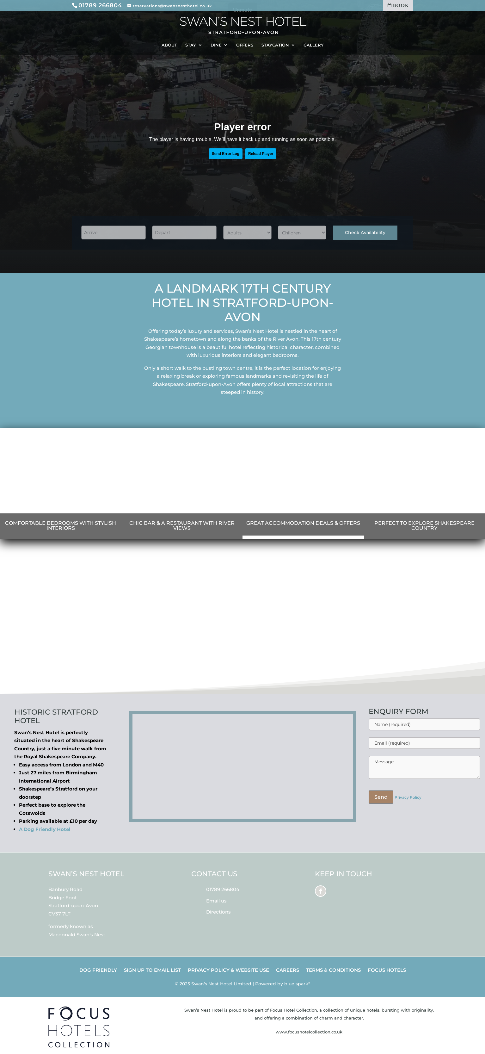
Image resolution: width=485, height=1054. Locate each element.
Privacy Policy (408, 797)
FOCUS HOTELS (387, 970)
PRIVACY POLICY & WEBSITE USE (228, 970)
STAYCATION (275, 45)
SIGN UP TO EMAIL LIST (152, 970)
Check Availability (365, 232)
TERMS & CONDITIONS (333, 970)
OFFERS (244, 45)
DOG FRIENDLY (98, 970)
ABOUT (169, 45)
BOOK (398, 6)
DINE (216, 45)
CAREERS (287, 970)
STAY (190, 45)
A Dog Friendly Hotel (45, 829)
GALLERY (314, 45)
